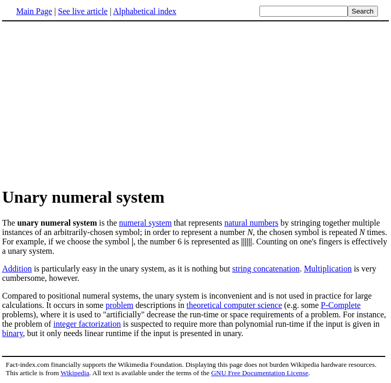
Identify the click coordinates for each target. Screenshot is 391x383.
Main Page (34, 11)
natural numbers (251, 222)
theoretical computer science (234, 305)
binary (12, 333)
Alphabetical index (144, 11)
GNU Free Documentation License (259, 373)
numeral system (145, 222)
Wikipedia (75, 373)
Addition (17, 268)
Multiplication (328, 268)
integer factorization (87, 323)
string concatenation (266, 268)
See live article (83, 11)
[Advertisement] (89, 104)
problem (119, 305)
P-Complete (340, 305)
